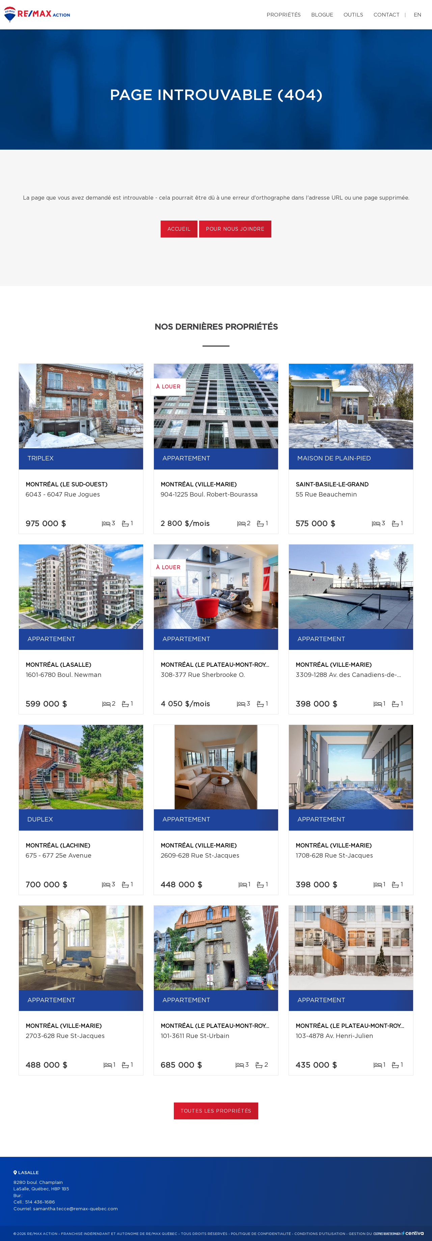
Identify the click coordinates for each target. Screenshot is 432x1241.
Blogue (322, 15)
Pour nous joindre (235, 229)
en (417, 15)
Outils (353, 15)
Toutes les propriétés (216, 1111)
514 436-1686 (40, 1202)
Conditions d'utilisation (319, 1234)
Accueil (179, 229)
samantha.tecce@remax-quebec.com (75, 1209)
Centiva (413, 1233)
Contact (387, 15)
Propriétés (284, 15)
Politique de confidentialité (261, 1234)
